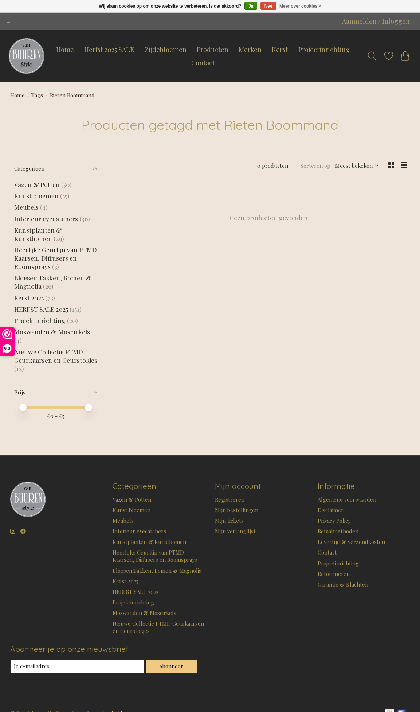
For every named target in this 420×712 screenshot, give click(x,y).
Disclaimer (331, 510)
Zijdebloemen (166, 49)
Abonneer (171, 666)
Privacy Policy (334, 520)
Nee (268, 6)
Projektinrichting (40, 320)
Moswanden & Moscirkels (52, 331)
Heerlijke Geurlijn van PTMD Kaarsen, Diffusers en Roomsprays (55, 258)
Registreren (229, 499)
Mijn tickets (229, 520)
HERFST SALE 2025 (41, 309)
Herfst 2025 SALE (109, 49)
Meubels (26, 207)
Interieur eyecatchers (46, 218)
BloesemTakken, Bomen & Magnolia (157, 570)
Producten (212, 49)
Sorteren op (315, 165)
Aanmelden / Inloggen (376, 21)
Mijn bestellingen (236, 510)
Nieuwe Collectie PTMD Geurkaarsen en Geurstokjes (55, 355)
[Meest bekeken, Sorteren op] (357, 165)
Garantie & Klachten (343, 584)
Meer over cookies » (300, 6)
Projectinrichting (324, 49)
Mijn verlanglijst (235, 531)
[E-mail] (77, 666)
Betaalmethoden (338, 531)
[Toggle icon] (372, 56)
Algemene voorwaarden (347, 499)
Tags (37, 95)
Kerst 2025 (29, 297)
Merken (250, 49)
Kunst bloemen (36, 195)
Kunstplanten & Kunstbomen (38, 234)
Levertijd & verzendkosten (351, 541)
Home (65, 49)
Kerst (280, 49)
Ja (250, 6)
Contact (203, 62)
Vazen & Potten (37, 184)
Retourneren (334, 573)
